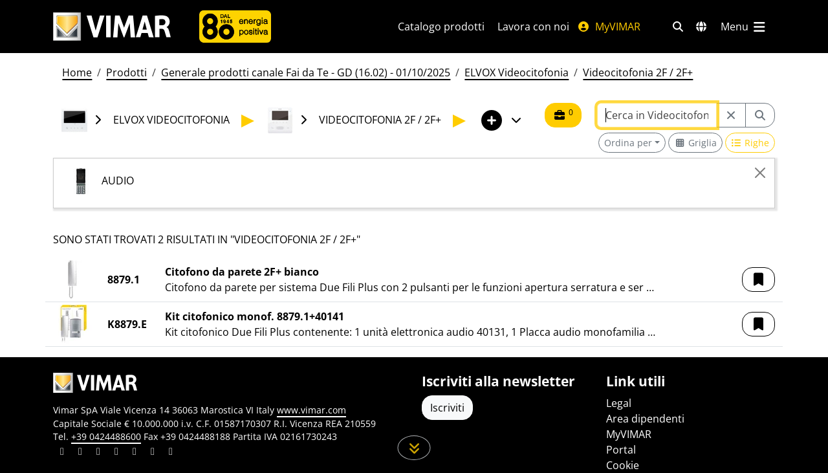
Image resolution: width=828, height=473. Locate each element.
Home (77, 72)
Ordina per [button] (628, 143)
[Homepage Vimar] (112, 27)
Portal (621, 450)
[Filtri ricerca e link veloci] (677, 26)
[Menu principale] (744, 26)
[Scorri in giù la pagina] (414, 447)
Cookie (622, 465)
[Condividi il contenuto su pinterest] (98, 452)
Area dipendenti (645, 419)
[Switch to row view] (750, 143)
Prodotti (126, 72)
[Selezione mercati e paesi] (701, 26)
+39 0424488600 (106, 436)
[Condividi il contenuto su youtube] (134, 452)
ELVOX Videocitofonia (516, 72)
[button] (758, 279)
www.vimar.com (311, 410)
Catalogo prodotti (441, 26)
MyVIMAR (608, 26)
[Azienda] (235, 26)
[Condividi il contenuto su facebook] (80, 452)
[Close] (760, 173)
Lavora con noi (533, 26)
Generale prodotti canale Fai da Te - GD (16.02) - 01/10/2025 (305, 72)
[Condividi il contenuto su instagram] (116, 452)
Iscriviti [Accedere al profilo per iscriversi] (447, 408)
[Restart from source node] (731, 115)
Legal (618, 403)
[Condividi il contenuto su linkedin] (62, 452)
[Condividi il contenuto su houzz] (152, 452)
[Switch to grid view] (695, 143)
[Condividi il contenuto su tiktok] (170, 452)
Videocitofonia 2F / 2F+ (638, 72)
